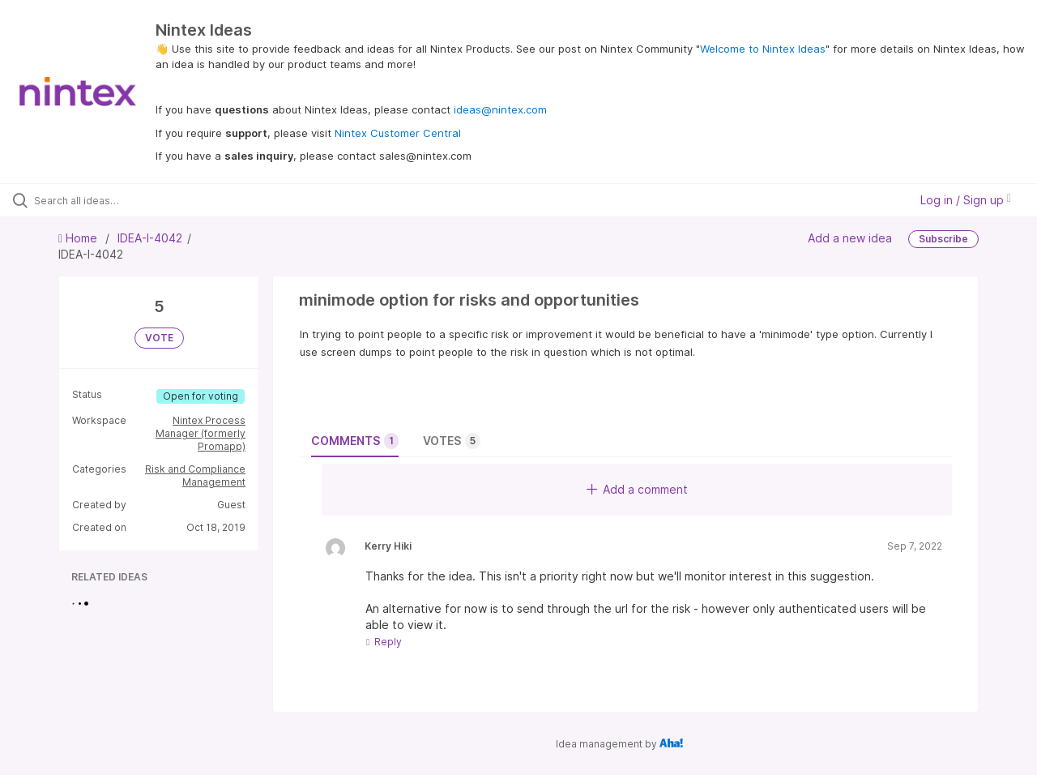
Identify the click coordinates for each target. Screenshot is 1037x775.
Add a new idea (850, 238)
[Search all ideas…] (124, 200)
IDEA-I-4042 (149, 238)
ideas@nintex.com (500, 109)
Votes (451, 441)
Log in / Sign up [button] (965, 200)
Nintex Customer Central (398, 132)
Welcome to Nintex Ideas (763, 48)
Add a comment (637, 489)
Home (79, 238)
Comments (355, 441)
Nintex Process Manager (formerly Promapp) (200, 433)
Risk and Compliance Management (195, 475)
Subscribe (943, 239)
